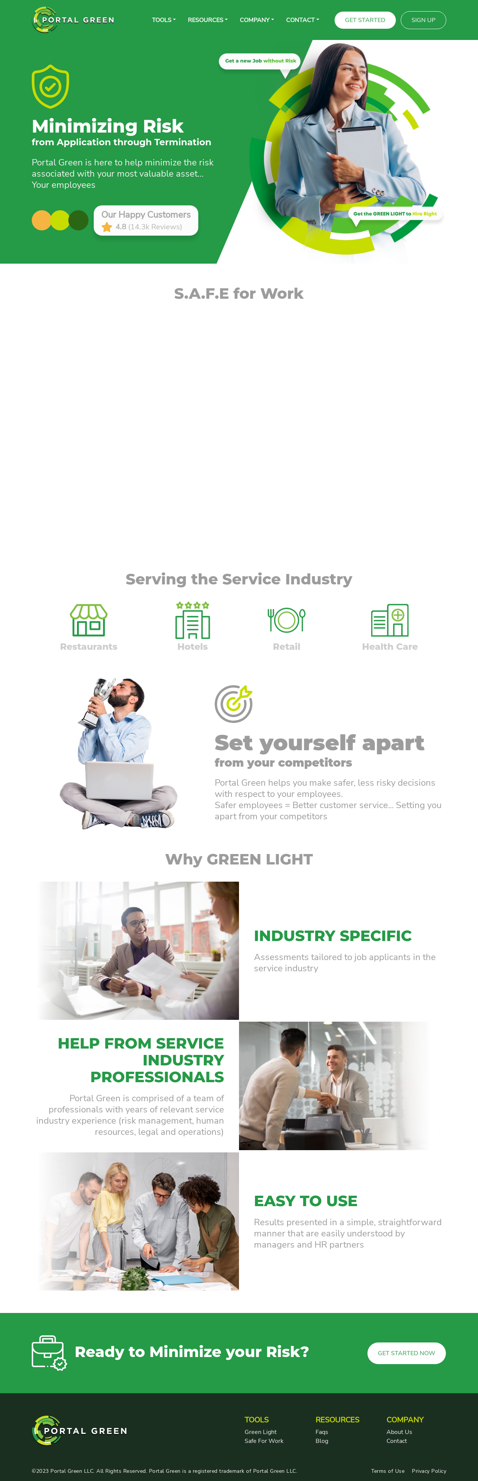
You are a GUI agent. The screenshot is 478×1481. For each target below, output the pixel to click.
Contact (397, 1441)
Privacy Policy (429, 1471)
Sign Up (423, 20)
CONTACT (300, 20)
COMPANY (255, 20)
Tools (161, 20)
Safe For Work (264, 1441)
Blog (322, 1441)
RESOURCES (205, 20)
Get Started (365, 20)
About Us (399, 1432)
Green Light (261, 1432)
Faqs (322, 1432)
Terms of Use (387, 1471)
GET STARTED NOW (406, 1353)
